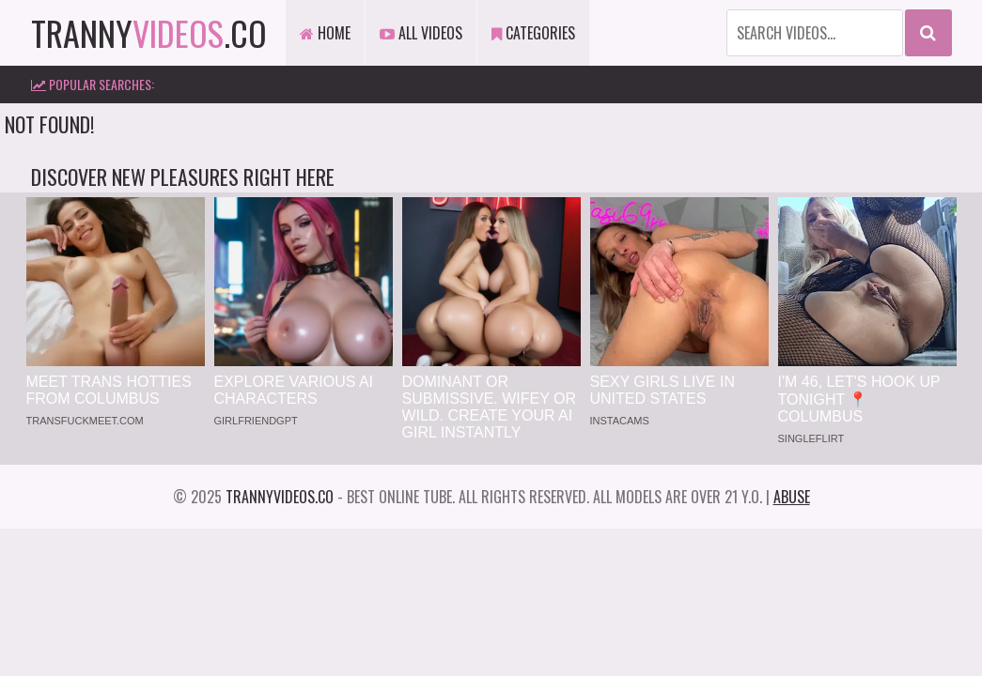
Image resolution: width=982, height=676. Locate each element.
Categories (533, 33)
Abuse (791, 496)
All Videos (421, 33)
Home (325, 33)
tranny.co (149, 32)
